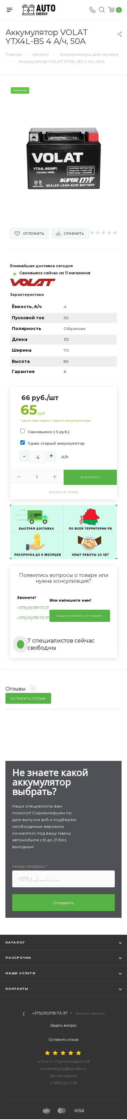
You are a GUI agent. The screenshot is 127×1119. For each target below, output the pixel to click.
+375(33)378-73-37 (33, 617)
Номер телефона (29, 866)
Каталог (15, 942)
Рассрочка (18, 957)
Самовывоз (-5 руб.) (48, 431)
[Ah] (37, 457)
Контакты (16, 988)
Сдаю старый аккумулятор (56, 443)
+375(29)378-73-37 (33, 607)
